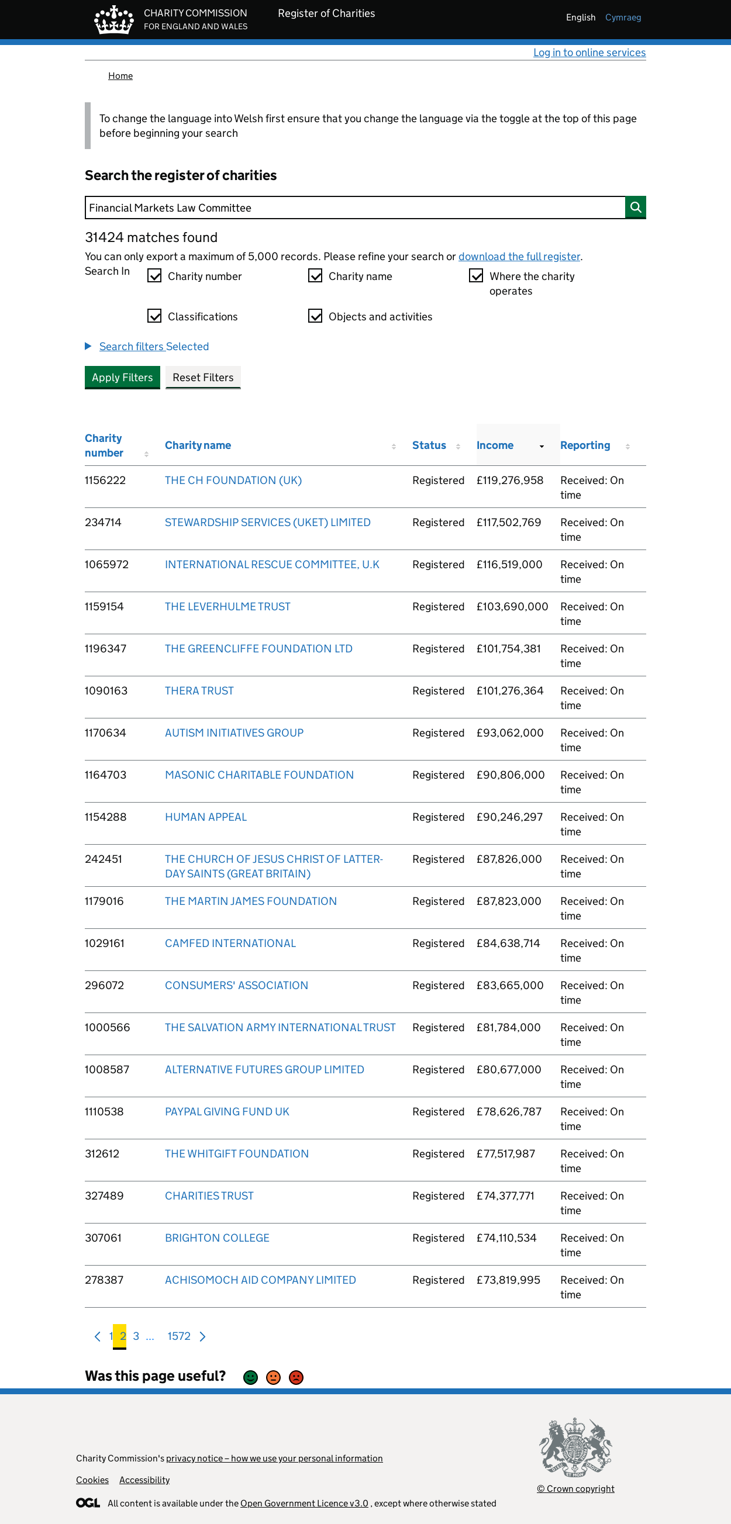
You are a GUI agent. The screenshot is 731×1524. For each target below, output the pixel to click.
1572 (179, 1338)
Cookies (92, 1479)
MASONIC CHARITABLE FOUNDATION (259, 775)
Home (120, 75)
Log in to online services (589, 52)
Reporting (585, 445)
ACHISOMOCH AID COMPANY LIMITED (260, 1280)
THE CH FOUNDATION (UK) (233, 480)
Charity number (205, 276)
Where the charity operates (532, 283)
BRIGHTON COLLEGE (217, 1238)
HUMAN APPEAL (206, 817)
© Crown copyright (576, 1488)
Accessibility (144, 1479)
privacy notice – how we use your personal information (274, 1458)
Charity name (360, 276)
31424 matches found (151, 237)
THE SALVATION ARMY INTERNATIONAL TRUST (280, 1027)
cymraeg (623, 17)
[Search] (365, 207)
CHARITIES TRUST (209, 1195)
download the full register (519, 256)
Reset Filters (203, 377)
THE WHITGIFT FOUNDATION (237, 1153)
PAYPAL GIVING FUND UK (227, 1111)
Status (429, 445)
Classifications (203, 316)
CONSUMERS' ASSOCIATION (237, 985)
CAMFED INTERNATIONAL (230, 943)
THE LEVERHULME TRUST (228, 606)
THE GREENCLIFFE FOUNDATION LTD (259, 648)
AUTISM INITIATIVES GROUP (234, 732)
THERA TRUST (199, 690)
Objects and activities (381, 316)
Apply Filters (122, 377)
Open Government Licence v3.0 (304, 1503)
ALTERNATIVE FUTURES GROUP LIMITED (264, 1069)
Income (495, 445)
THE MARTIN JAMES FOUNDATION (251, 901)
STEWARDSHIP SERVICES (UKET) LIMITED (268, 522)
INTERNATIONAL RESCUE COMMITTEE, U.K (272, 564)
